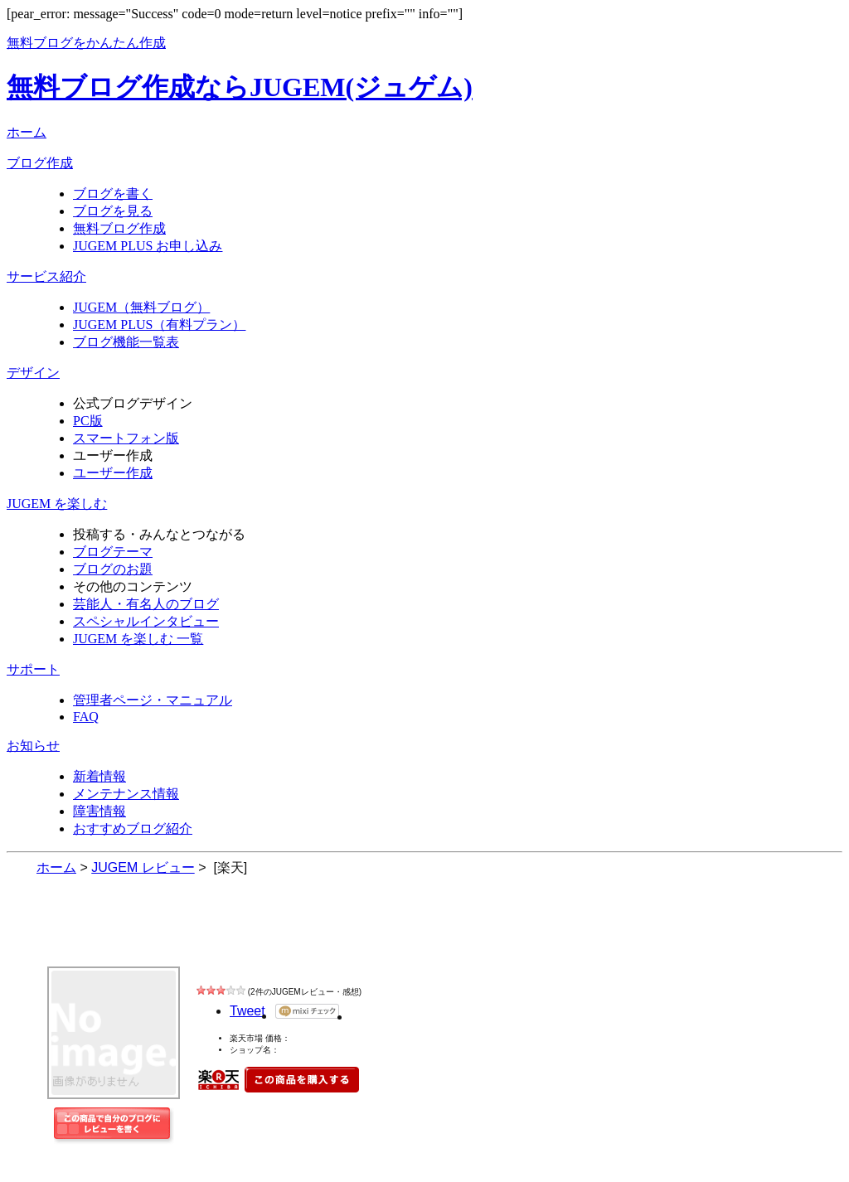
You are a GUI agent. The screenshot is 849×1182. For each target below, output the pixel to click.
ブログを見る (113, 211)
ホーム (26, 132)
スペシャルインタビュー (146, 621)
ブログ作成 (40, 163)
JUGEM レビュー (152, 933)
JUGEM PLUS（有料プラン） (159, 324)
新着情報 (99, 776)
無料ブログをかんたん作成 (86, 43)
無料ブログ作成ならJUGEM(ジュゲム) (240, 87)
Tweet (247, 1011)
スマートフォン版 (126, 438)
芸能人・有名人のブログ (146, 604)
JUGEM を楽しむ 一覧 (138, 639)
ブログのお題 (113, 569)
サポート (33, 669)
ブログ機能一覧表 (126, 342)
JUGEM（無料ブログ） (141, 307)
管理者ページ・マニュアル (152, 700)
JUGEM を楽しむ (57, 504)
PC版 (88, 421)
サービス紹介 (46, 276)
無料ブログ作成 (119, 228)
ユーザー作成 (113, 473)
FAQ (86, 717)
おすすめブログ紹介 (132, 828)
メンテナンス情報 (126, 794)
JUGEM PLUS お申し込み (147, 246)
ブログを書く (113, 194)
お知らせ (33, 746)
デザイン (33, 373)
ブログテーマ (113, 552)
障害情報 (99, 811)
